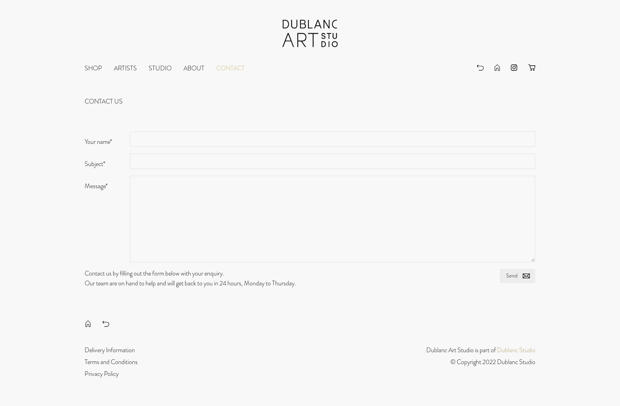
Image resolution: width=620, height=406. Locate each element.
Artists (125, 68)
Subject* (95, 164)
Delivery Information (110, 350)
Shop (93, 68)
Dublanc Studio (516, 350)
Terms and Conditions (111, 362)
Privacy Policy (102, 374)
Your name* (98, 142)
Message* (96, 186)
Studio (160, 68)
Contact (230, 68)
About (193, 68)
